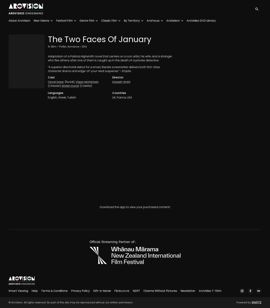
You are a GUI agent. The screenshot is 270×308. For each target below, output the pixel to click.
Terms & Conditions (54, 291)
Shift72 (256, 302)
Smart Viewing (18, 291)
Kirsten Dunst (70, 86)
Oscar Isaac (56, 82)
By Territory (132, 21)
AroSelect (173, 21)
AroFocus (153, 21)
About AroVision (19, 21)
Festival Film (64, 21)
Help (35, 291)
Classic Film (109, 21)
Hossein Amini (121, 82)
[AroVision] (22, 280)
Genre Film (87, 21)
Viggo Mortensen (87, 82)
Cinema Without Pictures (160, 291)
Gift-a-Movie (102, 291)
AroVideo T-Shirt (210, 291)
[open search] (258, 9)
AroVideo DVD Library (201, 21)
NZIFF (136, 291)
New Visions (41, 21)
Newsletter (187, 291)
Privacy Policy (80, 291)
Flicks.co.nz (121, 291)
